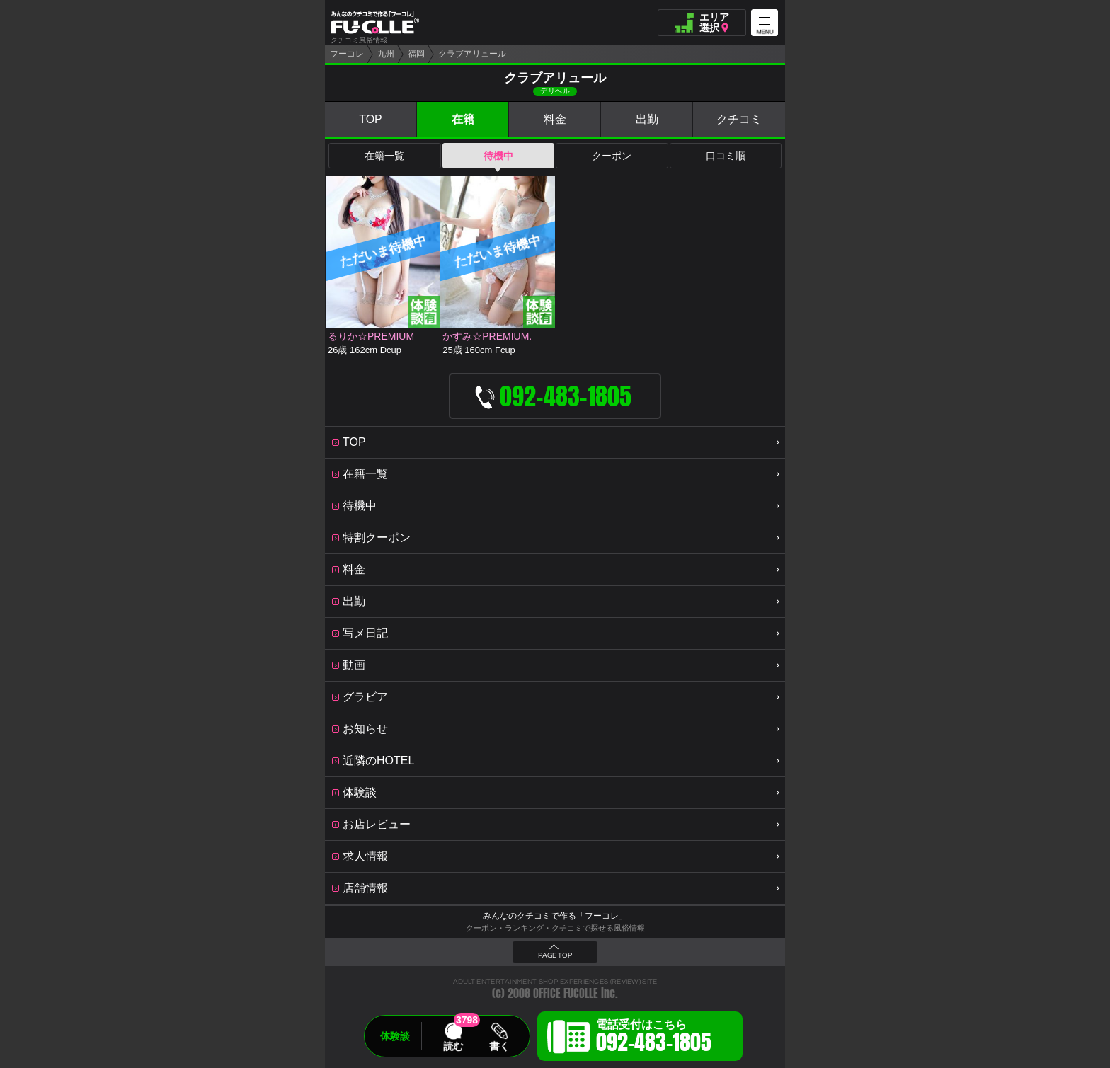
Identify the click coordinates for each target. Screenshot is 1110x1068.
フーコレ (347, 54)
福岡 (416, 54)
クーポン (611, 155)
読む (453, 1046)
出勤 (647, 119)
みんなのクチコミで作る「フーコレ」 (555, 916)
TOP (370, 119)
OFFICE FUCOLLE (565, 993)
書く (499, 1046)
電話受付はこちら (653, 1038)
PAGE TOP (555, 955)
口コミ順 (725, 155)
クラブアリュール (472, 54)
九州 (385, 54)
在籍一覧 (384, 155)
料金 (555, 119)
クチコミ (739, 119)
